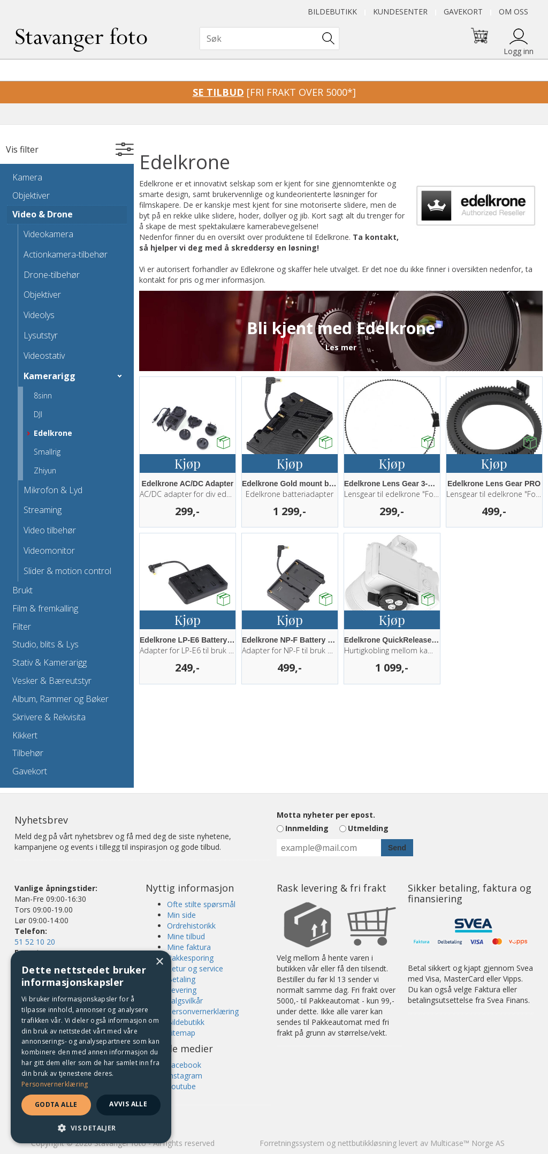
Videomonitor (49, 550)
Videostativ (44, 355)
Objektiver (31, 195)
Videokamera (48, 234)
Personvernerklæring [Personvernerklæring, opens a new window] (54, 1084)
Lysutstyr (41, 335)
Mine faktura (189, 947)
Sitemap (181, 1033)
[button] (91, 1127)
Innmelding (307, 828)
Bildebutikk (332, 11)
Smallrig (47, 452)
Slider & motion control (67, 571)
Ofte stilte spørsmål (201, 904)
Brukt (22, 590)
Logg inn (519, 51)
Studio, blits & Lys (45, 644)
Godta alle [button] (56, 1104)
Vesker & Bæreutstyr (52, 681)
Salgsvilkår (185, 1000)
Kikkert (24, 735)
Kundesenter (400, 11)
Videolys (39, 315)
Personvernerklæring (203, 1011)
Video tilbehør (50, 530)
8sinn (43, 395)
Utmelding (368, 828)
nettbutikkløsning (367, 1143)
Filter (21, 626)
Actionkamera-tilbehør (66, 254)
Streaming (43, 510)
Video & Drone (42, 214)
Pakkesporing (190, 958)
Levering (181, 990)
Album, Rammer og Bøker (60, 699)
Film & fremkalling (45, 608)
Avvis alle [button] (128, 1103)
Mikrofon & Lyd (53, 490)
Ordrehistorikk (191, 926)
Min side (181, 915)
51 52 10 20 (34, 942)
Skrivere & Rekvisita (49, 717)
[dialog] (91, 1047)
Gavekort (463, 11)
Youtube (181, 1086)
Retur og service (195, 968)
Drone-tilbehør (52, 275)
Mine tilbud (186, 936)
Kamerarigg (49, 376)
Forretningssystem (292, 1143)
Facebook (184, 1065)
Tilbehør (27, 753)
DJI (38, 414)
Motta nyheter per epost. (326, 815)
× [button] (159, 962)
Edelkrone (53, 433)
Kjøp (187, 463)
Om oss (513, 11)
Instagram (184, 1075)
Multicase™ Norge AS (467, 1143)
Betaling (181, 979)
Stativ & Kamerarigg (49, 662)
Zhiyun (45, 470)
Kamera (27, 177)
